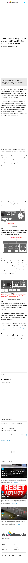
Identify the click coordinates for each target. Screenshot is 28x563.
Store (15, 544)
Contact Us (4, 549)
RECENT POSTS (5, 440)
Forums (3, 547)
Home (3, 544)
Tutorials (16, 547)
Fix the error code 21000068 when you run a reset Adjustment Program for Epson (13, 473)
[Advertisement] (14, 19)
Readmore (16, 482)
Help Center (16, 549)
